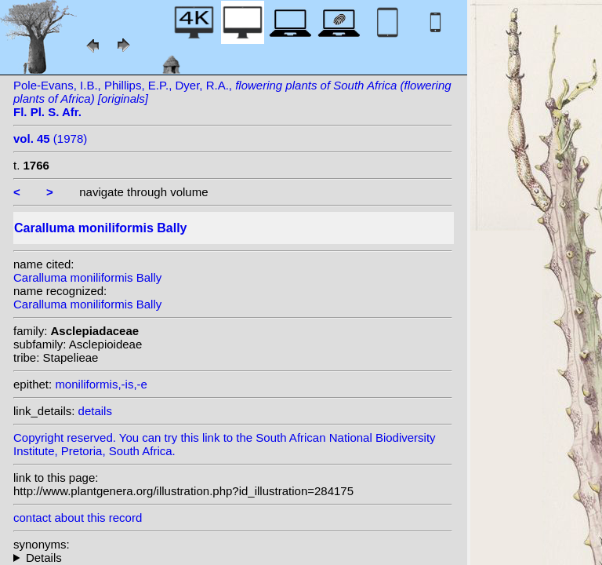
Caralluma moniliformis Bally (87, 277)
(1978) (50, 138)
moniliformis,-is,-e (101, 384)
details (95, 410)
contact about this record (77, 517)
